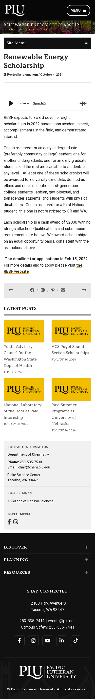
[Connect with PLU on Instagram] (33, 640)
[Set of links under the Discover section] (85, 547)
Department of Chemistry (20, 29)
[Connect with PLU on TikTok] (76, 640)
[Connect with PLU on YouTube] (47, 640)
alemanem (30, 74)
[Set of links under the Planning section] (85, 560)
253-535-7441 (61, 627)
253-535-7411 (32, 620)
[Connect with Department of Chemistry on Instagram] (15, 522)
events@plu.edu (62, 620)
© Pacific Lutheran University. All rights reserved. (47, 689)
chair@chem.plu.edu (34, 467)
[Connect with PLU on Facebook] (19, 640)
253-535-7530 (31, 462)
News (43, 29)
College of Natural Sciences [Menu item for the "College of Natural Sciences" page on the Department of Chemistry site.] (32, 501)
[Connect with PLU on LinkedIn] (62, 640)
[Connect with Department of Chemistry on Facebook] (9, 522)
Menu (78, 10)
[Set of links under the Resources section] (85, 572)
